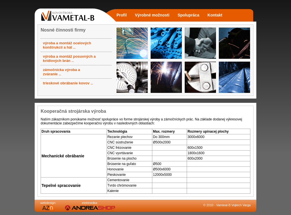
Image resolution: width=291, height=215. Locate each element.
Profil (122, 15)
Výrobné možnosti (152, 15)
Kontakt (214, 15)
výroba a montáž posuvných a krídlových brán (69, 58)
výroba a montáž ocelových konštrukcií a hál (67, 45)
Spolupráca (188, 15)
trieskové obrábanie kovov (68, 83)
